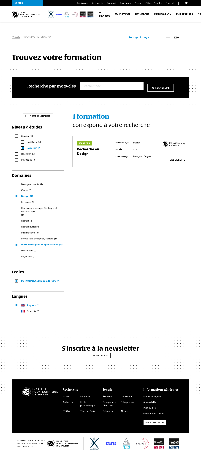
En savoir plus (101, 356)
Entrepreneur (127, 402)
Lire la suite (177, 160)
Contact (170, 3)
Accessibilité (150, 402)
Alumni (124, 411)
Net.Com (22, 447)
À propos (104, 15)
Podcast (111, 3)
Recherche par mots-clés (51, 86)
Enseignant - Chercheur (109, 404)
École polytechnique (87, 404)
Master (66, 397)
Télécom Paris (87, 411)
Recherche (142, 15)
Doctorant (126, 397)
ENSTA (66, 411)
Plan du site (149, 408)
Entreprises (184, 15)
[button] (27, 3)
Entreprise (108, 411)
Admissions (82, 3)
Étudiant (107, 397)
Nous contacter (154, 423)
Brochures (125, 3)
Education (85, 397)
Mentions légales (152, 397)
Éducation (122, 15)
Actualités (97, 3)
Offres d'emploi (153, 3)
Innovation (162, 15)
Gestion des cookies (154, 414)
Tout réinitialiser (40, 116)
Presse (138, 3)
